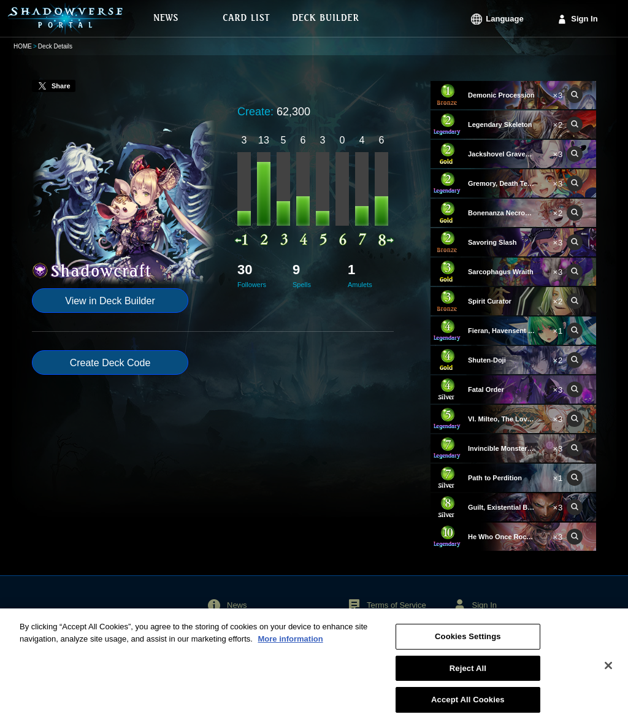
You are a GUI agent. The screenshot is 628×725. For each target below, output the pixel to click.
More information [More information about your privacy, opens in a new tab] (290, 646)
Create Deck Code (110, 363)
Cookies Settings (468, 644)
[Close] (608, 673)
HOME (22, 46)
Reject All (468, 676)
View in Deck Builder (110, 301)
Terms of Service (396, 605)
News (237, 605)
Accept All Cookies (468, 707)
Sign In (584, 18)
